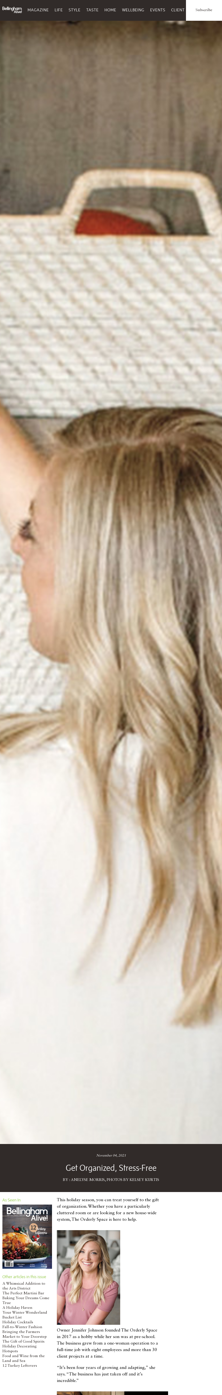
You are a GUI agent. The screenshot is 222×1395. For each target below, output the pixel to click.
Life (59, 9)
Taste (92, 9)
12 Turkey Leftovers (19, 1366)
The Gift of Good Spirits (23, 1342)
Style (75, 9)
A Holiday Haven (17, 1308)
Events (157, 9)
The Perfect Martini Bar (23, 1293)
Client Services (187, 9)
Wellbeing (133, 9)
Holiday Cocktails (17, 1322)
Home (110, 9)
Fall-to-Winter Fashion (22, 1327)
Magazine (38, 9)
